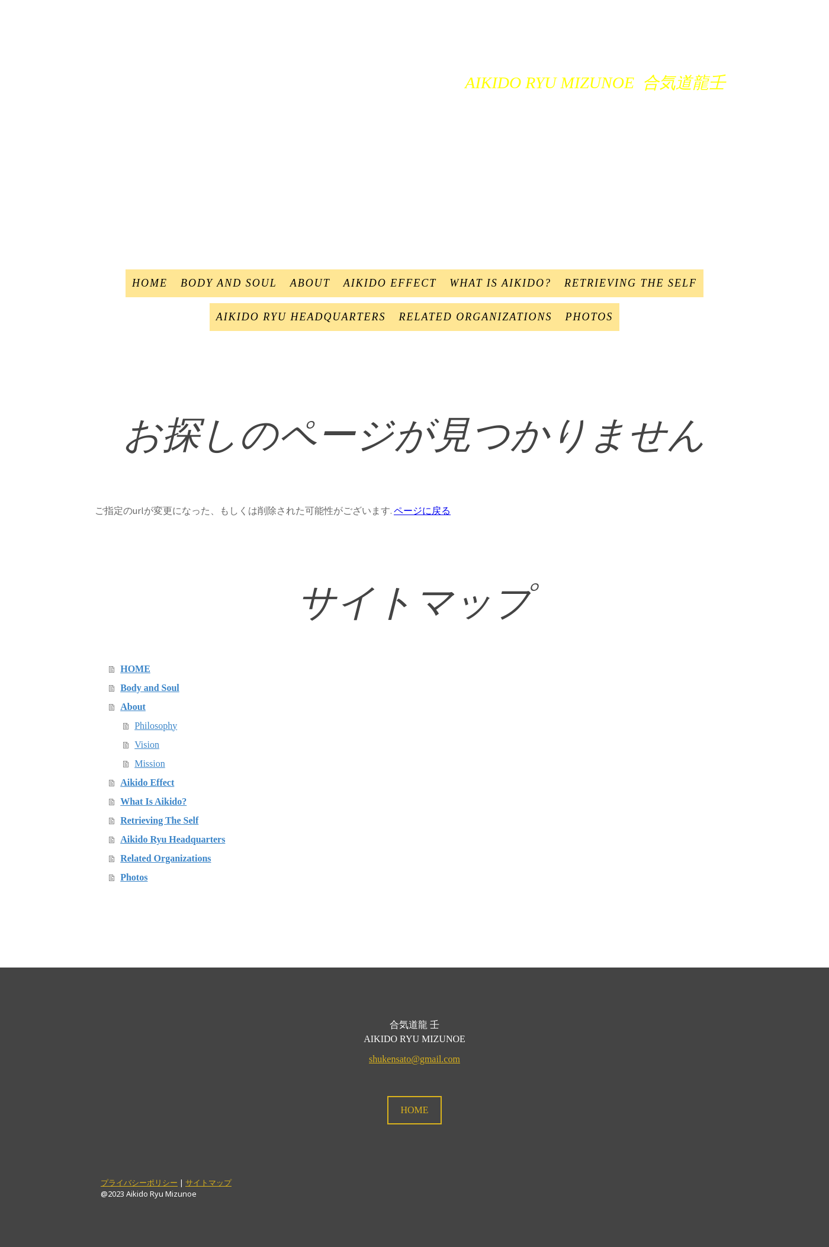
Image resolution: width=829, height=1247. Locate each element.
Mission (149, 764)
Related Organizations (475, 317)
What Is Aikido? (500, 283)
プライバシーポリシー (139, 1182)
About (310, 283)
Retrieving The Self (630, 283)
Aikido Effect (389, 283)
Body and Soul (229, 283)
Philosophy (155, 726)
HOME (150, 283)
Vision (146, 745)
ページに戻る (422, 510)
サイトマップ (208, 1182)
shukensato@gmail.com (414, 1059)
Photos (589, 317)
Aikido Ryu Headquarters (301, 317)
